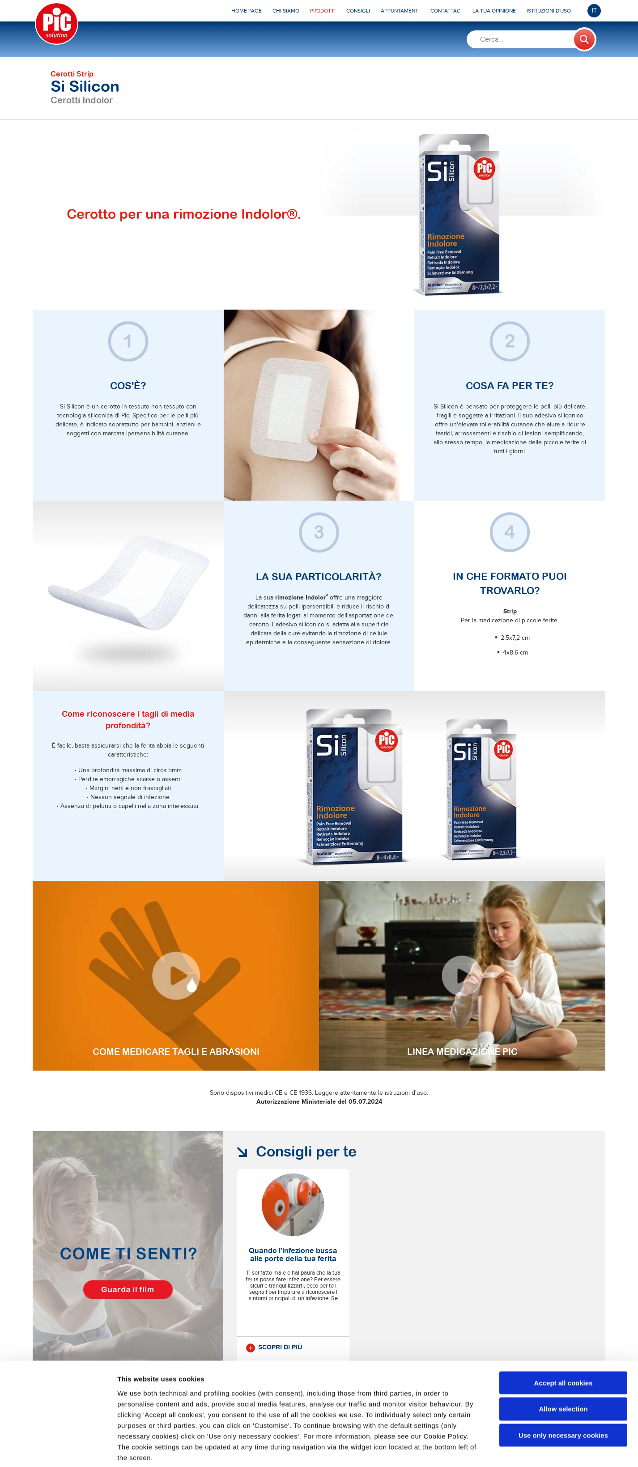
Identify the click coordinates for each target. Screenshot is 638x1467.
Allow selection (563, 1365)
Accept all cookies (563, 1338)
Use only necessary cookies (563, 1391)
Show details (469, 1449)
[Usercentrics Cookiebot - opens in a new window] (58, 1449)
